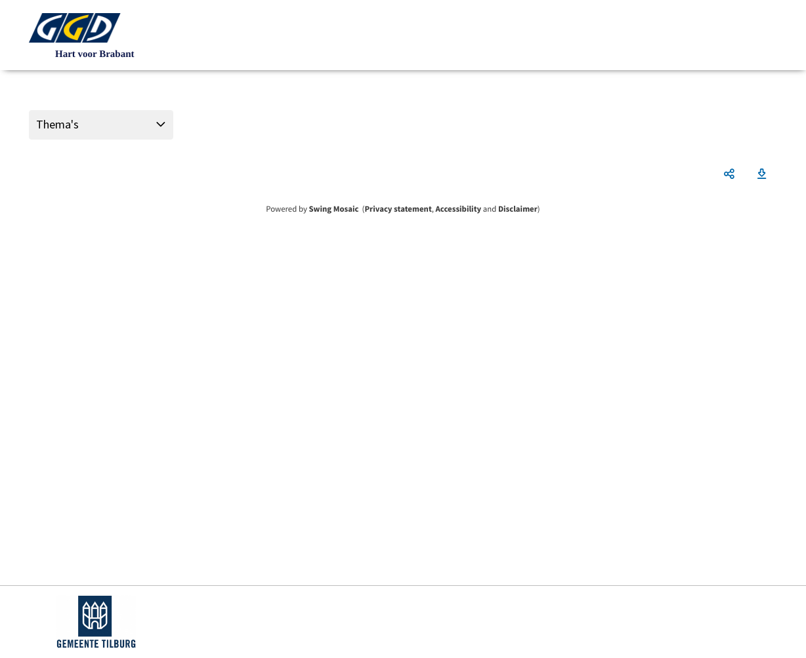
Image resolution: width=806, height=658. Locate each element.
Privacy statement (397, 209)
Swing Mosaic (333, 209)
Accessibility (459, 209)
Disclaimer (518, 209)
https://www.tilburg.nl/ (96, 621)
